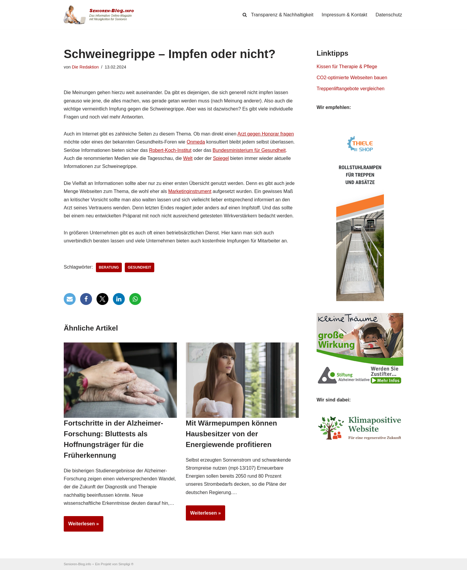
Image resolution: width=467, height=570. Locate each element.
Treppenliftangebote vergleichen (351, 88)
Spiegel (221, 158)
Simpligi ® (126, 564)
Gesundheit (139, 267)
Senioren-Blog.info (77, 564)
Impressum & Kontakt (344, 14)
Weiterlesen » (81, 526)
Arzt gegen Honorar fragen (265, 133)
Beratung (109, 267)
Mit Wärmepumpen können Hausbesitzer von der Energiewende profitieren (231, 433)
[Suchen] (244, 15)
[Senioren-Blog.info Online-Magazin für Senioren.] (101, 14)
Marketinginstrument (189, 191)
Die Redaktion (85, 67)
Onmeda (196, 141)
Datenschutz (389, 14)
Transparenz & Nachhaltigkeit (282, 14)
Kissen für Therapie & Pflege (347, 66)
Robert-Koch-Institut (170, 150)
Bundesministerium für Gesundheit (249, 150)
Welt (188, 158)
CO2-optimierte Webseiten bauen (352, 77)
